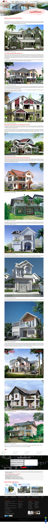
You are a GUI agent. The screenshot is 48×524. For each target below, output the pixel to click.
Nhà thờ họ (35, 1)
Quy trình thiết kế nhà (36, 502)
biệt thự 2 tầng (10, 23)
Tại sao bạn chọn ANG (20, 501)
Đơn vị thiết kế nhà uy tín (30, 509)
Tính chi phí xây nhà (36, 506)
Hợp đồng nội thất (30, 502)
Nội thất (21, 1)
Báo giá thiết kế (30, 504)
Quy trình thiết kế (20, 503)
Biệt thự (12, 1)
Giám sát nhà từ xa (36, 505)
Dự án (31, 1)
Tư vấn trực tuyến (20, 506)
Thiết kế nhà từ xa (30, 505)
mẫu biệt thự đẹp (8, 445)
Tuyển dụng (19, 505)
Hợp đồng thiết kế (30, 501)
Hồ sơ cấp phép (36, 504)
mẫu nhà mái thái (40, 131)
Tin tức (7, 8)
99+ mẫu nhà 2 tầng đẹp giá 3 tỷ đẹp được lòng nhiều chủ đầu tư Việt (37, 494)
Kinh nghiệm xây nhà (20, 504)
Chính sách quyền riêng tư (21, 493)
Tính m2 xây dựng (30, 506)
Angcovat (5, 8)
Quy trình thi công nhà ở (30, 503)
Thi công (26, 1)
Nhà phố (17, 1)
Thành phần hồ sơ (36, 503)
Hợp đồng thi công (36, 501)
